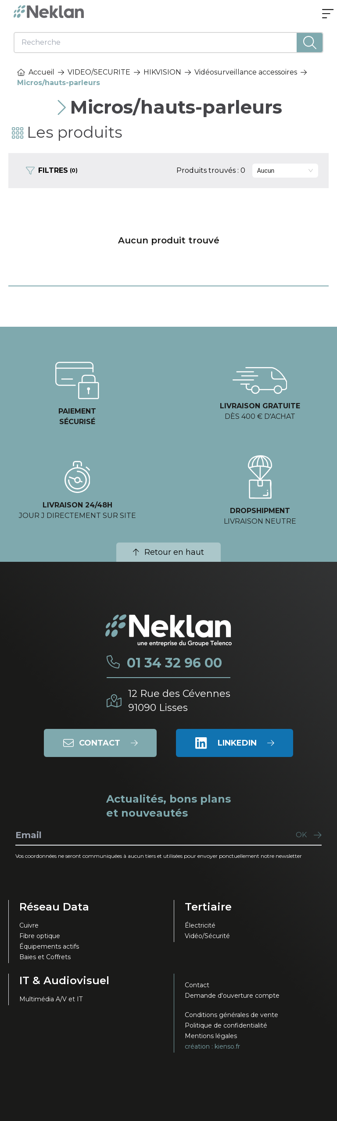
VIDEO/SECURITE (99, 72)
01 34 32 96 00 (174, 663)
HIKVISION (162, 72)
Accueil (35, 72)
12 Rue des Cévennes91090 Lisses (179, 701)
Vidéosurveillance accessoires (245, 72)
